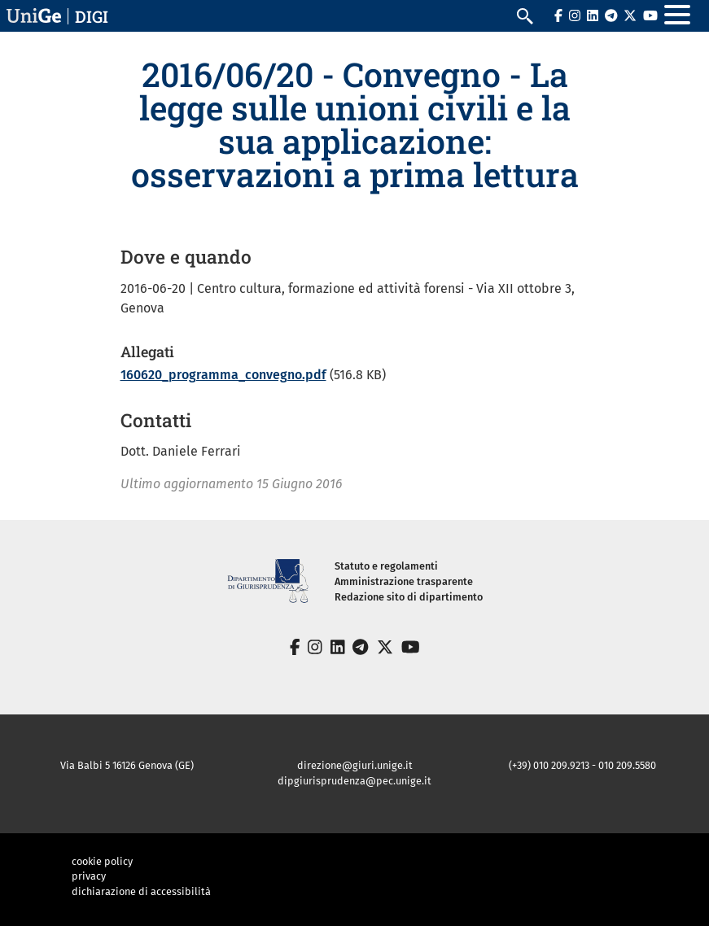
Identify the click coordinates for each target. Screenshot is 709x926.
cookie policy (102, 861)
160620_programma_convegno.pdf (223, 374)
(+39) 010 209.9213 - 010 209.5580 (582, 765)
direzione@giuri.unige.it (355, 765)
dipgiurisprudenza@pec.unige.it (354, 781)
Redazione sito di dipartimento (409, 597)
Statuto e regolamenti (386, 566)
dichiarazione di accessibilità (141, 891)
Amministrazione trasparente (404, 581)
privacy (89, 876)
